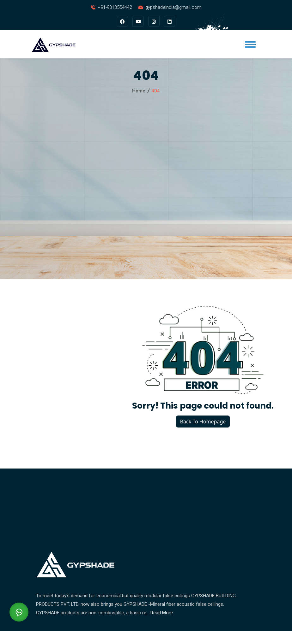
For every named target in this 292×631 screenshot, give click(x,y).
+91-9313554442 (114, 7)
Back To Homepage (203, 421)
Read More (161, 613)
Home (138, 91)
